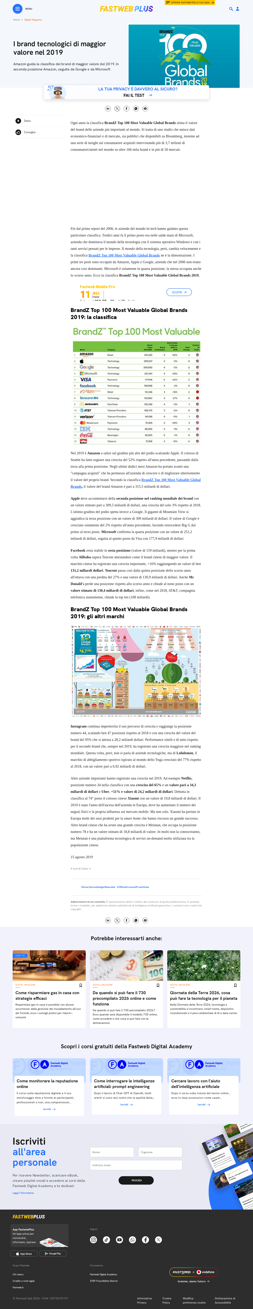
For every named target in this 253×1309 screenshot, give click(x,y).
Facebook (126, 109)
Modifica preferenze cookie (194, 1300)
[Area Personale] (237, 9)
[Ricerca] (231, 9)
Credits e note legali (24, 1280)
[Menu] (22, 9)
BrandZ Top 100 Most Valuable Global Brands (124, 255)
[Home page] (126, 9)
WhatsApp (136, 109)
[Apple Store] (24, 1253)
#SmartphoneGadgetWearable (98, 887)
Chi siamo (18, 1274)
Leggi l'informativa (23, 1192)
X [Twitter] (117, 109)
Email (145, 109)
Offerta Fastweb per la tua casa (190, 2)
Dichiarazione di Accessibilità (225, 1300)
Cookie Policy (167, 1300)
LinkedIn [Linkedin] (108, 109)
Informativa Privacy (144, 1300)
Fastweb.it (18, 1287)
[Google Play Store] (53, 1253)
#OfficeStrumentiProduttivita (133, 887)
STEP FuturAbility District (104, 1280)
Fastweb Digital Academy (103, 1274)
